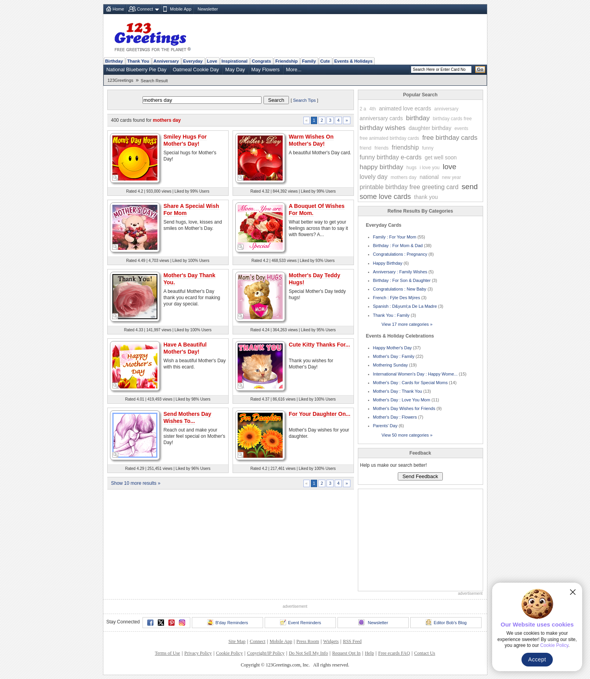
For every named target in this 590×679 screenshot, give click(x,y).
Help (369, 653)
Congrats (261, 61)
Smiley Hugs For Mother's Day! (185, 140)
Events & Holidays (353, 61)
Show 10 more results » (136, 483)
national (429, 177)
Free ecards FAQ (394, 653)
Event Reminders (300, 622)
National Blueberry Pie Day (136, 69)
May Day (235, 69)
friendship (405, 147)
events (461, 128)
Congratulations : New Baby (399, 289)
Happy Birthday (387, 263)
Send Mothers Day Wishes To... (187, 417)
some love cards (385, 196)
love (449, 167)
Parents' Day (385, 425)
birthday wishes (383, 128)
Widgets (331, 641)
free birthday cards (450, 137)
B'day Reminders (227, 622)
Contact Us (424, 653)
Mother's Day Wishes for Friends (404, 408)
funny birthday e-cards (391, 157)
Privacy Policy (198, 653)
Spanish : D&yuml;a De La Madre (405, 306)
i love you (430, 167)
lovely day (374, 176)
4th (372, 109)
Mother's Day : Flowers (395, 417)
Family (309, 61)
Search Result (154, 80)
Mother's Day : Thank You (397, 391)
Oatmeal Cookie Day (196, 69)
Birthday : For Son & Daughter (402, 280)
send (470, 186)
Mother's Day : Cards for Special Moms (410, 382)
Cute (325, 61)
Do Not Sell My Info (308, 653)
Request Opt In (346, 653)
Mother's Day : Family (394, 356)
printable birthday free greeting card (409, 187)
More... (293, 69)
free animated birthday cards (389, 138)
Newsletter (208, 9)
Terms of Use (167, 653)
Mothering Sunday (390, 365)
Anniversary (166, 61)
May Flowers (265, 69)
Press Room (307, 641)
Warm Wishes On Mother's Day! (311, 140)
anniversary (446, 109)
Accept (537, 659)
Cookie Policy (229, 653)
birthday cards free (452, 118)
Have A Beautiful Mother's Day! (185, 348)
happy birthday (382, 167)
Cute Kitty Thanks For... (319, 344)
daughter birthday (430, 128)
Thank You (138, 61)
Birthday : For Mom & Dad (398, 245)
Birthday (114, 61)
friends (382, 148)
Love (212, 61)
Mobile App (180, 9)
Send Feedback (420, 476)
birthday (417, 118)
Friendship (286, 61)
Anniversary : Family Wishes (400, 271)
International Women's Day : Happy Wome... (415, 374)
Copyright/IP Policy (266, 653)
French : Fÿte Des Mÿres (396, 297)
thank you (426, 197)
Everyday (193, 61)
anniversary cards (381, 118)
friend (366, 148)
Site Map (236, 641)
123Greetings (121, 80)
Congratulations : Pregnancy (400, 254)
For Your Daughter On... (319, 414)
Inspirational (235, 61)
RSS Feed (352, 641)
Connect (145, 9)
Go (480, 69)
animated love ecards (405, 108)
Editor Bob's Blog (446, 622)
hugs (411, 167)
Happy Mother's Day (392, 347)
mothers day (404, 177)
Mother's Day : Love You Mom (401, 399)
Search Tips (304, 100)
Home (118, 9)
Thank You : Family (391, 315)
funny (427, 148)
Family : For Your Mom (395, 237)
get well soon (441, 157)
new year (451, 177)
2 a (363, 109)
